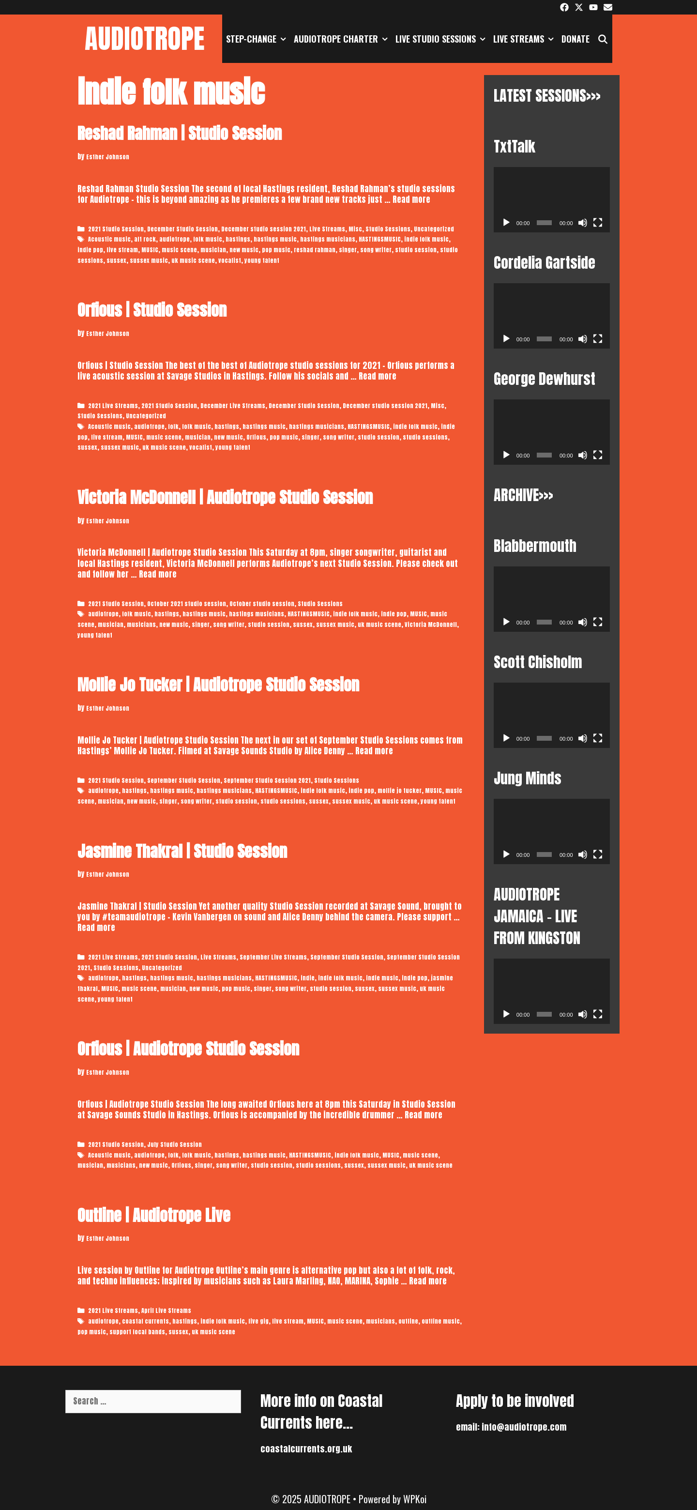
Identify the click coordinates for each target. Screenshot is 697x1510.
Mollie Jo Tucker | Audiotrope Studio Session (218, 685)
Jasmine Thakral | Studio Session (182, 851)
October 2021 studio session (186, 603)
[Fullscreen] (598, 223)
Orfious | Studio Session (152, 310)
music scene (179, 249)
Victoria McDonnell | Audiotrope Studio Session (225, 497)
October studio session (261, 603)
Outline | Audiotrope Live (153, 1215)
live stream (122, 249)
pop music (276, 249)
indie (308, 978)
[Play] (506, 223)
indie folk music (426, 239)
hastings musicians (327, 239)
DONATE (575, 38)
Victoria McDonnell (431, 624)
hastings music (275, 239)
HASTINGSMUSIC (380, 239)
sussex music (149, 260)
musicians (141, 624)
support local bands (137, 1331)
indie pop (90, 249)
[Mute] (583, 223)
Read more (411, 199)
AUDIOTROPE (145, 38)
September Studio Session (183, 780)
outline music (441, 1321)
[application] (552, 199)
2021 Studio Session (116, 229)
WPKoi (414, 1499)
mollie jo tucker (400, 790)
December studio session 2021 (263, 229)
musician (213, 249)
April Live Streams (166, 1310)
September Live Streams (273, 957)
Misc (355, 229)
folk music (207, 239)
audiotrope (174, 239)
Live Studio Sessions (442, 39)
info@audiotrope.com (524, 1427)
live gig (258, 1321)
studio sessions (425, 437)
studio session (416, 249)
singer (348, 249)
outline (408, 1321)
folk (173, 426)
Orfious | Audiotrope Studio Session (188, 1049)
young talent (261, 260)
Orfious (256, 437)
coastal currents (145, 1321)
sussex (116, 260)
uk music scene (193, 260)
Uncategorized (434, 229)
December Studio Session (182, 229)
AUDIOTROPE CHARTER (343, 39)
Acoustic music (109, 239)
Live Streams (525, 39)
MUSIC (149, 249)
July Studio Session (174, 1144)
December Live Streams (232, 405)
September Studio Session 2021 (267, 780)
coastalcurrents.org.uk (306, 1448)
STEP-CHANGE (258, 39)
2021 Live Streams (113, 405)
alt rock (145, 239)
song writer (376, 249)
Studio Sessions (387, 229)
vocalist (229, 260)
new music (243, 249)
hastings (238, 239)
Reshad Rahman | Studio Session (179, 133)
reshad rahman (314, 249)
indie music (382, 978)
